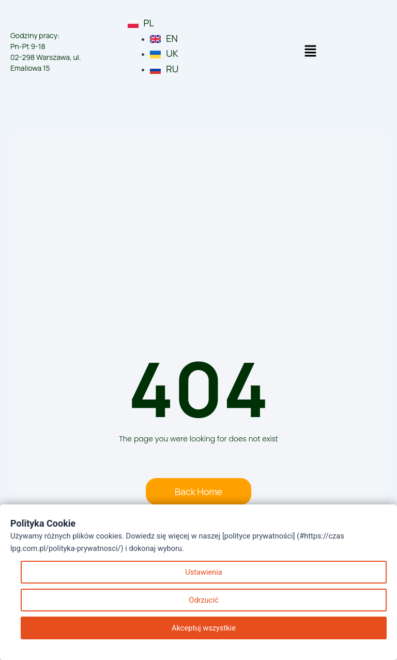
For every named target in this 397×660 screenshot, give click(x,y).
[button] (310, 51)
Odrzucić (203, 600)
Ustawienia (203, 572)
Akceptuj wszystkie (204, 628)
